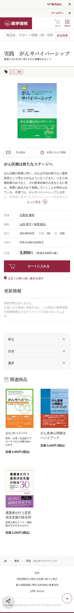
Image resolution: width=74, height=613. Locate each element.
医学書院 (16, 23)
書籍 (16, 560)
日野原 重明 (27, 215)
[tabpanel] (37, 111)
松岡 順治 (40, 224)
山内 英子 (26, 224)
